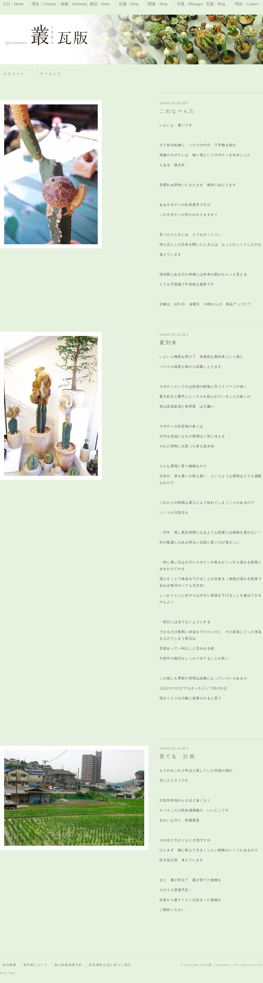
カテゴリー (14, 74)
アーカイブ (50, 74)
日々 (185, 103)
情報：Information (74, 5)
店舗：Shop (128, 4)
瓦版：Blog (215, 4)
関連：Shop (157, 4)
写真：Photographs (190, 5)
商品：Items (100, 4)
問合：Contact (247, 4)
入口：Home (13, 4)
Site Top (7, 972)
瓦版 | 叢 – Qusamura (47, 36)
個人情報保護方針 (68, 964)
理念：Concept (44, 4)
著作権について (35, 964)
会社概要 (9, 964)
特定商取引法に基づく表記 (110, 964)
